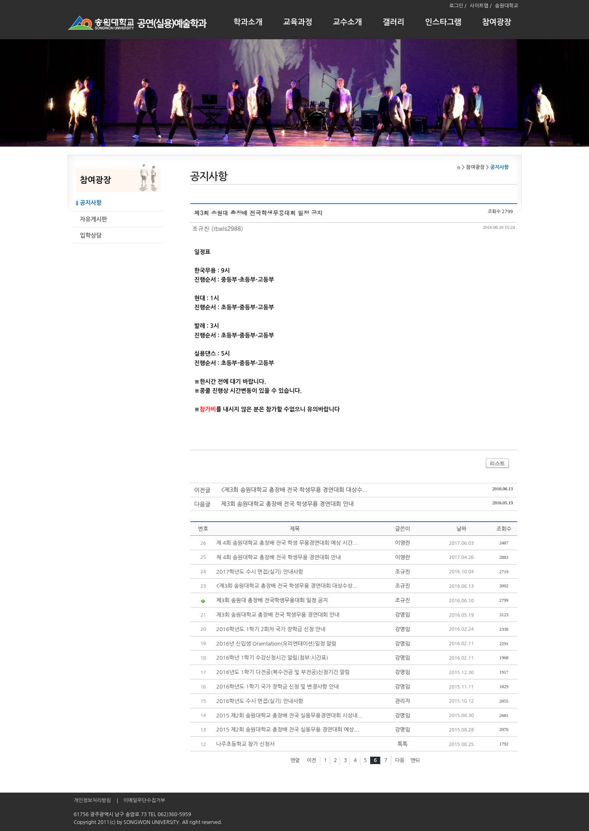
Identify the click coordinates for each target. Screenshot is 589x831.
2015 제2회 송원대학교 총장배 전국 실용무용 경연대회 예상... (287, 729)
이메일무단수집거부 (144, 800)
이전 (311, 760)
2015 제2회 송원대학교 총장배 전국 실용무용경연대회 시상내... (289, 715)
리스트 (497, 463)
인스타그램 (443, 22)
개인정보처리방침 (92, 800)
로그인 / (457, 5)
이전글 (202, 490)
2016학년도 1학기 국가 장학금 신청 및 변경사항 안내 (277, 686)
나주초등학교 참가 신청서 (245, 744)
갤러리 (393, 22)
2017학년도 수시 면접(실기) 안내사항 (259, 572)
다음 (399, 760)
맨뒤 (415, 760)
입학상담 (91, 235)
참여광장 (496, 22)
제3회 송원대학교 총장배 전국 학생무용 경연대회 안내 (287, 504)
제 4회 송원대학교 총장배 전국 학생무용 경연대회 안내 (278, 557)
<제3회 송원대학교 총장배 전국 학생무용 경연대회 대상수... (294, 490)
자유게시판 (93, 219)
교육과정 (297, 22)
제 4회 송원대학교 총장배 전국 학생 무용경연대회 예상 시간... (286, 543)
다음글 (202, 504)
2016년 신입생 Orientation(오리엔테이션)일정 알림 (276, 643)
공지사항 (91, 203)
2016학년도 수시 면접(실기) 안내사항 (259, 701)
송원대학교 (506, 5)
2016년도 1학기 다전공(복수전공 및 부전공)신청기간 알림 (283, 672)
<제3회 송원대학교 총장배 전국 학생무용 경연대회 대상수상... (286, 586)
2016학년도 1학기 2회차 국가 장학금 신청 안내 (271, 629)
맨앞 (295, 760)
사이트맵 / (481, 5)
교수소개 (347, 22)
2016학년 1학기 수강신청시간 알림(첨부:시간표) (272, 657)
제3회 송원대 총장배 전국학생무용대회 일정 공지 (272, 600)
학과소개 (248, 22)
